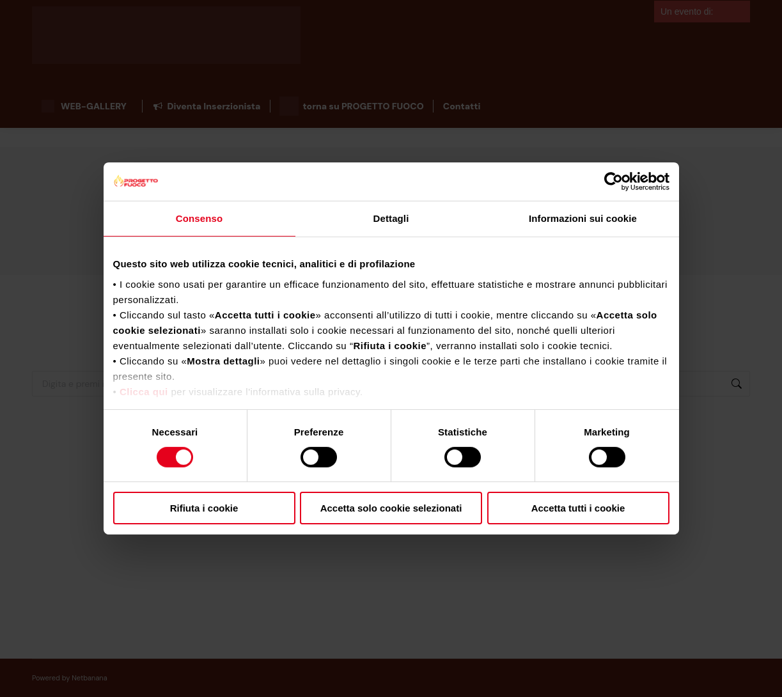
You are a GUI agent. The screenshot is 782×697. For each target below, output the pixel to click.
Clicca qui (144, 391)
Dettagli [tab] (391, 218)
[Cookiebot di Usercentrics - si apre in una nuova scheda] (613, 181)
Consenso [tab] (199, 218)
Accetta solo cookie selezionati (391, 508)
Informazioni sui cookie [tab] (583, 218)
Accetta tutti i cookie (578, 508)
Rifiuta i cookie (204, 508)
